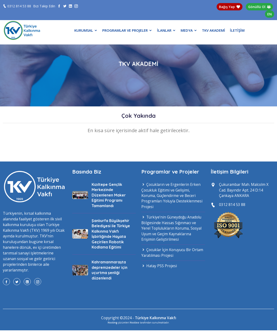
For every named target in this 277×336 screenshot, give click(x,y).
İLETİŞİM (237, 30)
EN (269, 14)
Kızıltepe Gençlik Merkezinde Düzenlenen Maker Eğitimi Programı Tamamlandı (109, 195)
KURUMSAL (86, 30)
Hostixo (134, 322)
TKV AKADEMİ (213, 30)
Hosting (112, 322)
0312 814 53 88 (19, 6)
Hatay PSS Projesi (159, 267)
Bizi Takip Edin (44, 6)
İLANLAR (166, 30)
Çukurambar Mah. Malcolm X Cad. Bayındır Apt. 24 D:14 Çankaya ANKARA (244, 190)
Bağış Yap (229, 6)
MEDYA (189, 30)
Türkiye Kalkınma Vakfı (155, 317)
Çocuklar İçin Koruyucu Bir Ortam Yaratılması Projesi (167, 254)
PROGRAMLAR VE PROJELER (127, 30)
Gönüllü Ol (259, 6)
